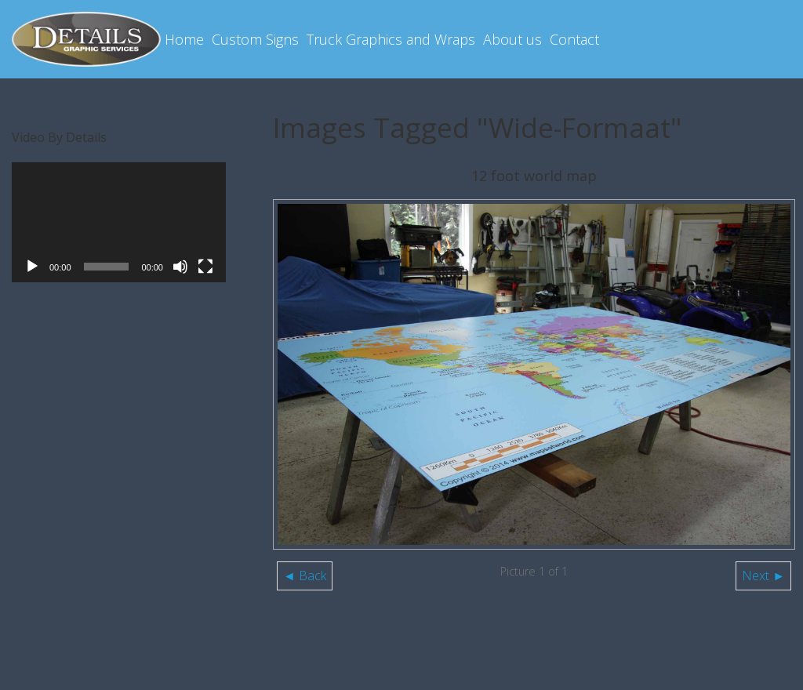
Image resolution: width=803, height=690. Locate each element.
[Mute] (180, 266)
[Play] (32, 266)
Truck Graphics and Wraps (391, 39)
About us (512, 39)
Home (184, 39)
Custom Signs (255, 39)
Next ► (763, 575)
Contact (574, 39)
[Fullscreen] (205, 266)
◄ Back (304, 575)
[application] (119, 222)
